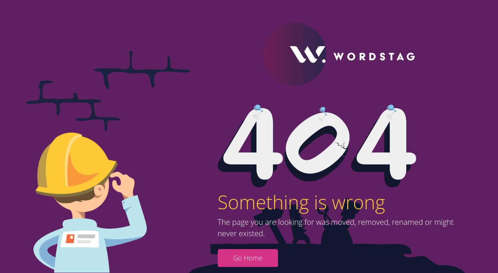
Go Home (248, 257)
